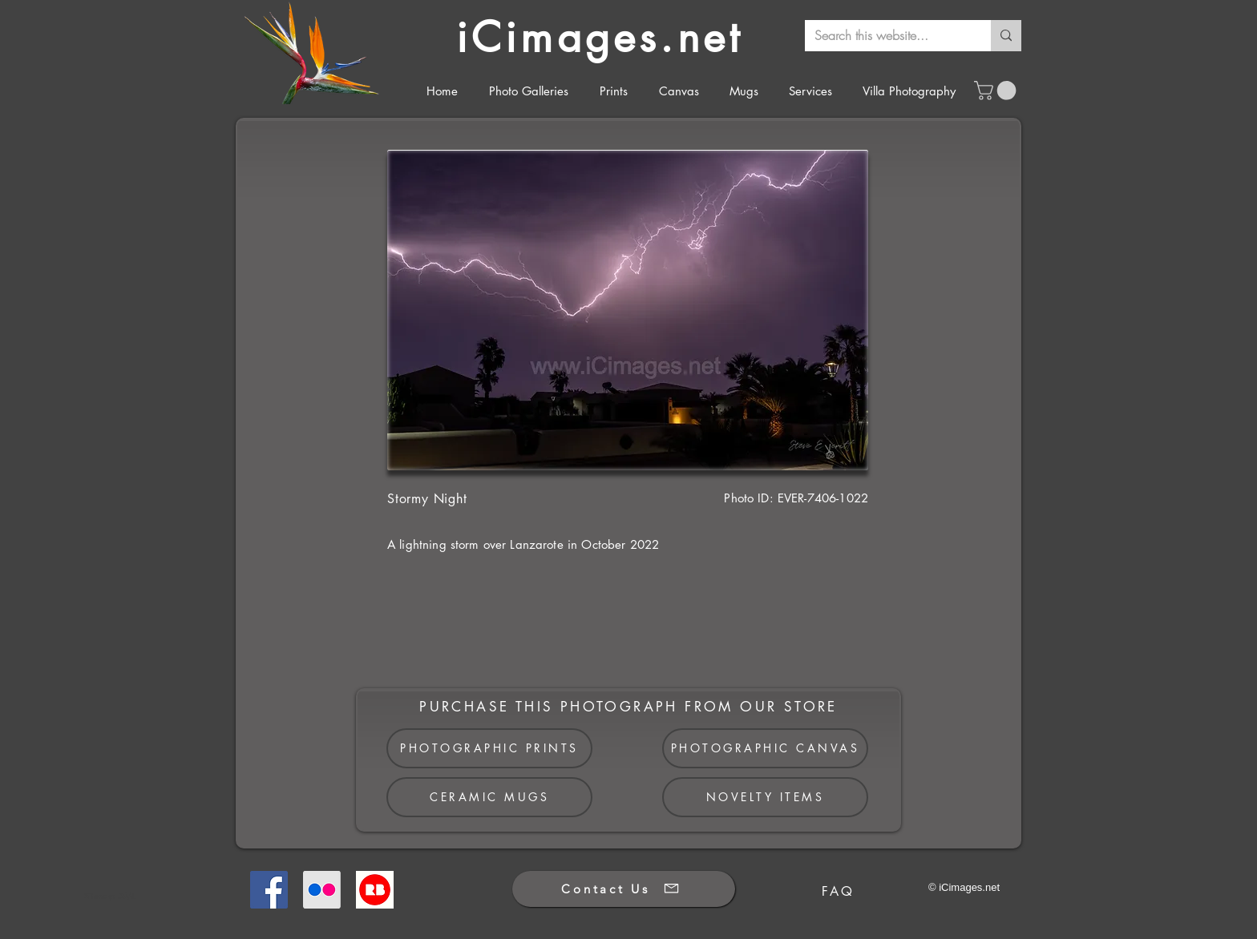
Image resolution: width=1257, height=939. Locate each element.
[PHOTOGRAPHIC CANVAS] (765, 748)
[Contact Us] (623, 889)
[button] (997, 90)
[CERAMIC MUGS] (489, 797)
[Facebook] (269, 890)
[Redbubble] (375, 890)
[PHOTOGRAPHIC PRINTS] (489, 748)
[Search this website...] (885, 35)
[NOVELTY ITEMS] (765, 797)
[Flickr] (322, 890)
